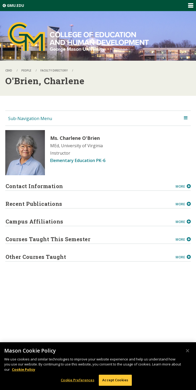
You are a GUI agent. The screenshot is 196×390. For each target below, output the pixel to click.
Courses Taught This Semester (89, 239)
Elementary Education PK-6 (77, 160)
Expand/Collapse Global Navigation (190, 5)
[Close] (187, 350)
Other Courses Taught (89, 257)
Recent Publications (89, 204)
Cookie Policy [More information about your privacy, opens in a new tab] (23, 369)
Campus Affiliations (89, 221)
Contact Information (89, 186)
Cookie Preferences (77, 380)
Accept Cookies (115, 380)
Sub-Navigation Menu (30, 118)
